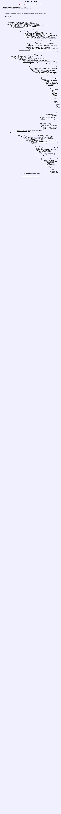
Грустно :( (8, 53)
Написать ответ (39, 4)
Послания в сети (30, 37)
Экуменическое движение (27, 33)
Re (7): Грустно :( (24, 137)
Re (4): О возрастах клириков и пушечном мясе (41, 70)
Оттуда (16, 29)
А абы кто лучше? (46, 80)
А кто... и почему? (24, 32)
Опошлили (58, 104)
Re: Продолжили (52, 87)
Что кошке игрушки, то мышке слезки (29, 41)
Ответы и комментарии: (6, 20)
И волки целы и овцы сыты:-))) (14, 54)
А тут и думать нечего (33, 48)
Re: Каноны (37, 145)
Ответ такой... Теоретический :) (28, 62)
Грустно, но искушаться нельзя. (24, 50)
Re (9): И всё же (28, 139)
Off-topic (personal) (12, 23)
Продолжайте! (50, 85)
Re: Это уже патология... (43, 75)
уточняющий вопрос (18, 130)
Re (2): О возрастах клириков (34, 66)
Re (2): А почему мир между (16, 26)
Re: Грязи (45, 160)
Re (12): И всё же (34, 142)
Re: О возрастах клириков (31, 64)
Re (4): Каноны (44, 153)
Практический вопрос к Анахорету (27, 61)
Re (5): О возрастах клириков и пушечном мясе (43, 72)
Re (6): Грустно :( (22, 136)
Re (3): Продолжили (56, 97)
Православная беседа (23, 4)
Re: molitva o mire (30, 1)
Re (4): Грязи (52, 168)
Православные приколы (29, 42)
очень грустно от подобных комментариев (18, 55)
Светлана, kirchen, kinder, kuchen (47, 124)
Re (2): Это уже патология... (46, 77)
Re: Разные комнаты (22, 31)
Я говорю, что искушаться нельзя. (29, 52)
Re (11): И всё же (32, 141)
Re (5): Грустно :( (20, 135)
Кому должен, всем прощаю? (51, 82)
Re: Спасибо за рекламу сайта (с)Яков (35, 45)
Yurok (17, 8)
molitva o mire (8, 8)
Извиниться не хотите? (19, 58)
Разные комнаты (20, 30)
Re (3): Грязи (50, 166)
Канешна (43, 119)
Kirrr (8, 7)
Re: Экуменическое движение (30, 36)
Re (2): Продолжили (54, 92)
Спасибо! (26, 34)
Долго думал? (29, 47)
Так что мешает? (22, 60)
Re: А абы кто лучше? (49, 113)
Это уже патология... (40, 74)
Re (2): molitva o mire (10, 22)
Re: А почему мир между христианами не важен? (17, 25)
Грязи (42, 158)
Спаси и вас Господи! (31, 35)
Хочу (18, 59)
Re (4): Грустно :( (18, 134)
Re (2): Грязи (48, 162)
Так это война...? (42, 117)
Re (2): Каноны (40, 149)
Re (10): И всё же (30, 140)
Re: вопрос (15, 57)
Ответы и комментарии (31, 4)
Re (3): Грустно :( (16, 133)
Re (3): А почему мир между (18, 27)
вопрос (12, 56)
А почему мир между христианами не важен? (14, 24)
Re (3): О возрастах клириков (36, 68)
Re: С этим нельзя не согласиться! (45, 122)
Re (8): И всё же (26, 138)
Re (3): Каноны (42, 151)
